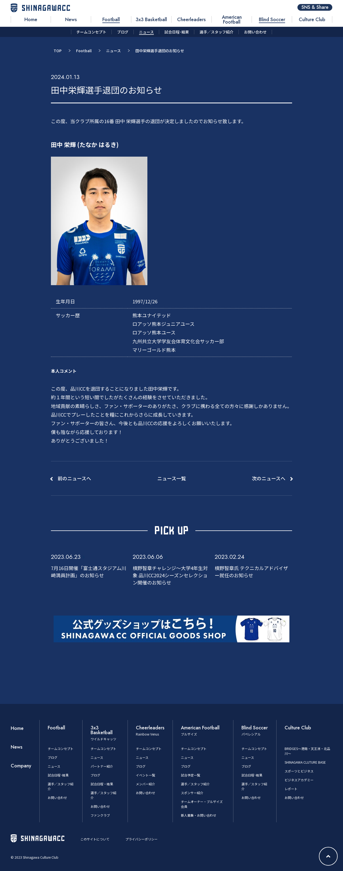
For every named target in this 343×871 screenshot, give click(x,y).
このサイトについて (94, 839)
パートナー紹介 (102, 766)
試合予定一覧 (190, 775)
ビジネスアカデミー (299, 780)
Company (21, 765)
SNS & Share (315, 7)
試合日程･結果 (58, 775)
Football (84, 50)
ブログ (52, 757)
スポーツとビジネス (299, 771)
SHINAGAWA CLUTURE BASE (305, 762)
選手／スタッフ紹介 (195, 784)
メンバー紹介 (145, 784)
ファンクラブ (100, 815)
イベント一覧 (145, 775)
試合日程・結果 (102, 784)
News (17, 747)
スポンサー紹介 (192, 792)
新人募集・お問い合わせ (198, 815)
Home (17, 728)
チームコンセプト (60, 748)
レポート (291, 788)
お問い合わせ (57, 797)
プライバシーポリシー (141, 839)
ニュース (113, 50)
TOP (58, 50)
